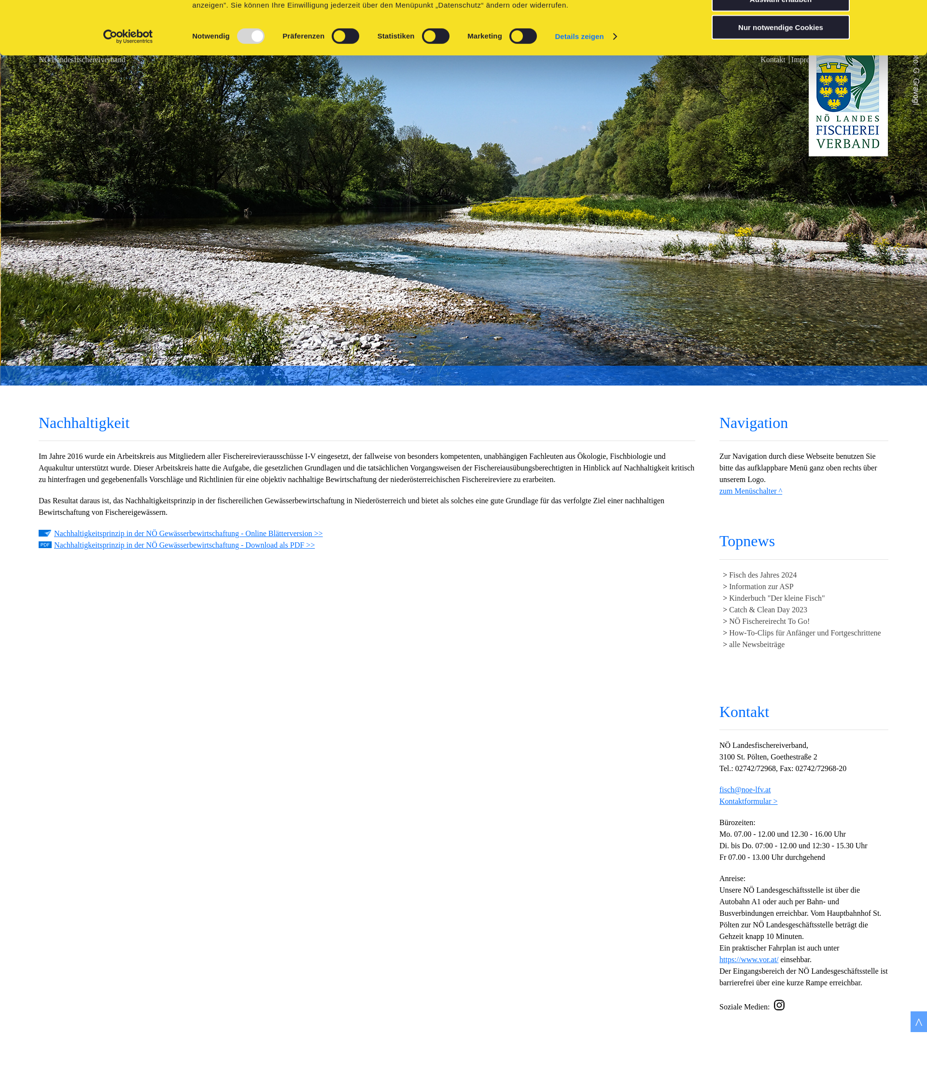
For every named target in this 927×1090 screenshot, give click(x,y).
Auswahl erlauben (781, 52)
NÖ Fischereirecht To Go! (769, 621)
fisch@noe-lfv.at (745, 790)
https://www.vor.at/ (749, 959)
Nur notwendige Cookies (780, 80)
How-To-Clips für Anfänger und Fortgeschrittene (805, 633)
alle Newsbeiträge (757, 644)
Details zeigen (579, 89)
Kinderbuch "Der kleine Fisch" (777, 598)
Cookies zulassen (780, 24)
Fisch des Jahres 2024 (763, 575)
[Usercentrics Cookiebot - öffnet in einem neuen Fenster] (128, 90)
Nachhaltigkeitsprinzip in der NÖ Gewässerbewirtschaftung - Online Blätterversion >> (188, 533)
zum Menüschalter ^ (750, 491)
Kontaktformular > (748, 801)
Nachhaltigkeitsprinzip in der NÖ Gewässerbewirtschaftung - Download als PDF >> (184, 545)
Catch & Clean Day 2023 (768, 610)
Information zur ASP (761, 586)
